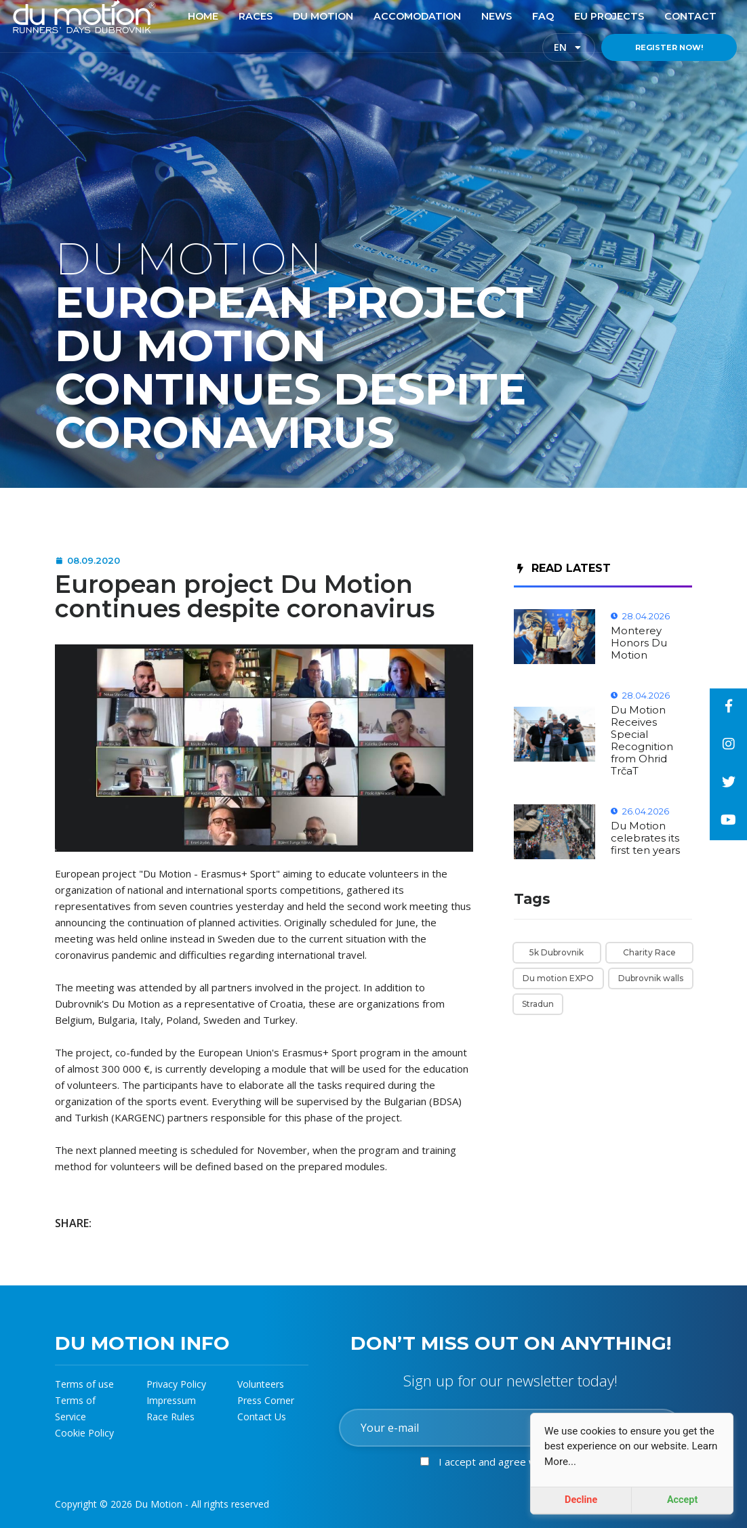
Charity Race (649, 952)
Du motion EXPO (558, 978)
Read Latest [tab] (564, 568)
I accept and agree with (527, 1461)
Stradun (538, 1004)
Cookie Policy (84, 1432)
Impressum (171, 1400)
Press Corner (265, 1400)
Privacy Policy (176, 1384)
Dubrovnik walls (650, 978)
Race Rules (170, 1416)
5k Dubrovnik (556, 952)
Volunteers (260, 1384)
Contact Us (261, 1416)
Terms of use (84, 1384)
